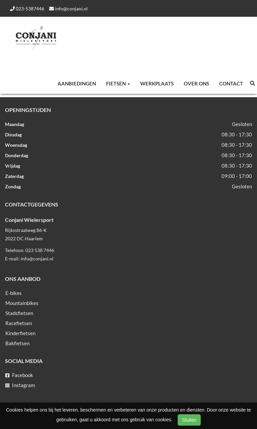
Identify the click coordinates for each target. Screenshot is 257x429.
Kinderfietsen (20, 333)
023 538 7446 (39, 250)
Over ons (196, 83)
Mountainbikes (21, 303)
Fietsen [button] (118, 83)
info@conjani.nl (68, 8)
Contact (231, 83)
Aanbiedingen (77, 83)
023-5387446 (27, 8)
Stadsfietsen (19, 313)
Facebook (19, 375)
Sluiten (189, 420)
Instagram (20, 385)
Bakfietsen (17, 343)
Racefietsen (18, 323)
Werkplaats (157, 83)
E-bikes (13, 293)
